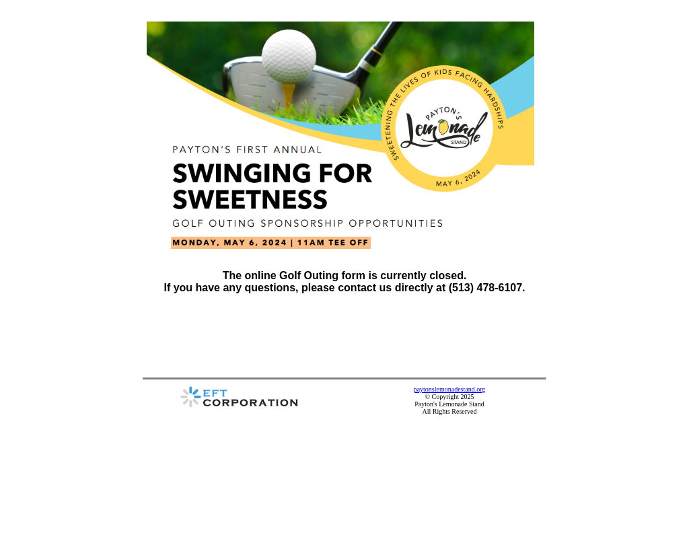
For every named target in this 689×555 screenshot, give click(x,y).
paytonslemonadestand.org (450, 389)
